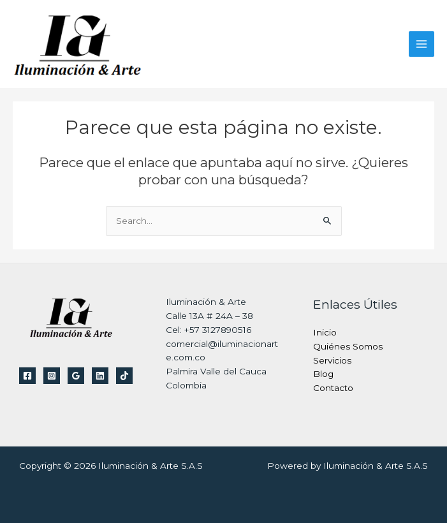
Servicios (332, 360)
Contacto (333, 388)
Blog (323, 374)
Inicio (325, 332)
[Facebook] (27, 375)
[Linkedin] (100, 375)
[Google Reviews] (76, 375)
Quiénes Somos (348, 346)
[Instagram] (51, 375)
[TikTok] (124, 375)
